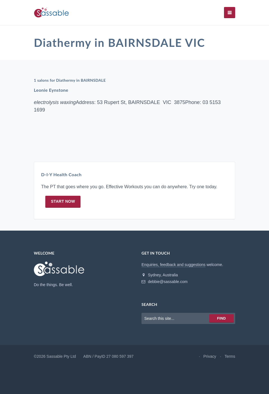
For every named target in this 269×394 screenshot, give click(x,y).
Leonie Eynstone (51, 90)
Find (221, 318)
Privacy (209, 356)
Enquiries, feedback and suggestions (173, 264)
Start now (63, 201)
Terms (230, 356)
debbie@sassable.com (164, 281)
